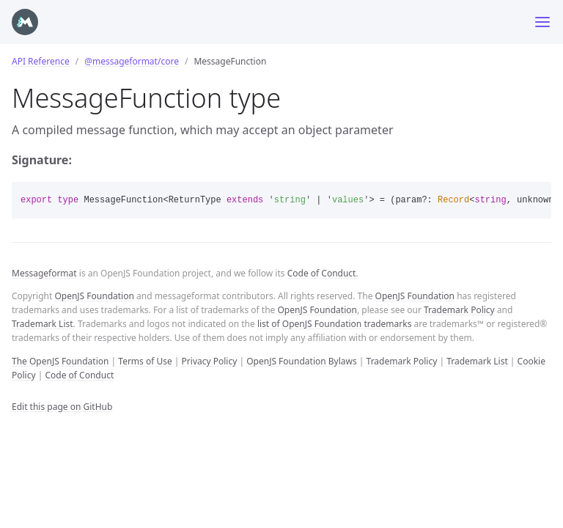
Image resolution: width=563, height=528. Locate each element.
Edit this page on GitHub (62, 406)
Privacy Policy (210, 361)
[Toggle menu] (542, 22)
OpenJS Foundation (93, 296)
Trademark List (42, 324)
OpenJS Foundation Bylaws (301, 361)
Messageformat (44, 273)
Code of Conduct (321, 273)
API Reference (41, 61)
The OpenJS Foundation (60, 361)
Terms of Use (145, 361)
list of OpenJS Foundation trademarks (334, 324)
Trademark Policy (459, 310)
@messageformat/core (131, 61)
